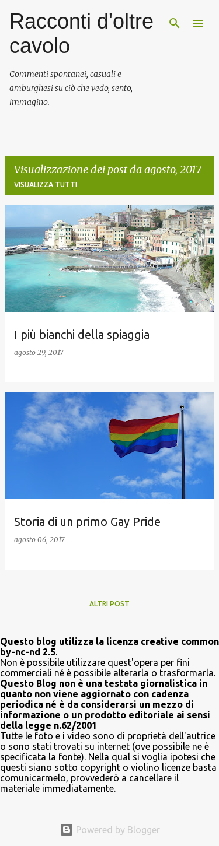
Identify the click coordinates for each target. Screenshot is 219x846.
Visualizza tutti (45, 184)
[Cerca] (175, 23)
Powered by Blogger (110, 829)
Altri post (109, 604)
